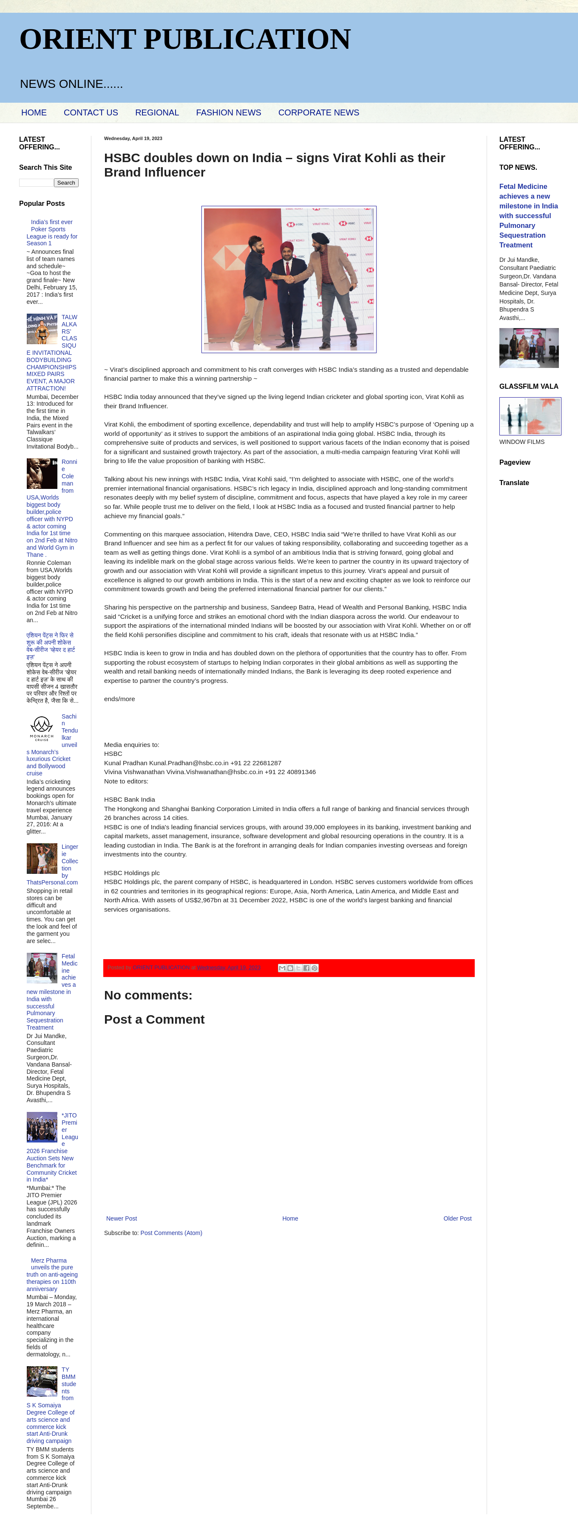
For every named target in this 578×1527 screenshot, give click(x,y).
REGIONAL (157, 112)
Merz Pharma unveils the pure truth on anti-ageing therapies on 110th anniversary (52, 1274)
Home (290, 1218)
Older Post (458, 1218)
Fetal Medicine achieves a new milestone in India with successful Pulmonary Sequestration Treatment (52, 992)
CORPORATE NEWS (319, 112)
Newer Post (121, 1218)
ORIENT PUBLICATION (185, 38)
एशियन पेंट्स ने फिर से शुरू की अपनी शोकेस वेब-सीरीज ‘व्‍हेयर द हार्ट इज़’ (51, 646)
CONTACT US (91, 112)
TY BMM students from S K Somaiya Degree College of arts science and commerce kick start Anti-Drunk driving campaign (51, 1405)
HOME (34, 112)
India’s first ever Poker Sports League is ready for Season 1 (52, 233)
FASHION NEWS (228, 112)
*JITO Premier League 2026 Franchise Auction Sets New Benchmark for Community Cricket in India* (53, 1147)
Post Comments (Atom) (171, 1232)
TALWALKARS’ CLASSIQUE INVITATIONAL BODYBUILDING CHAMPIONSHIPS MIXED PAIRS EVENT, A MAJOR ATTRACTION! (52, 353)
